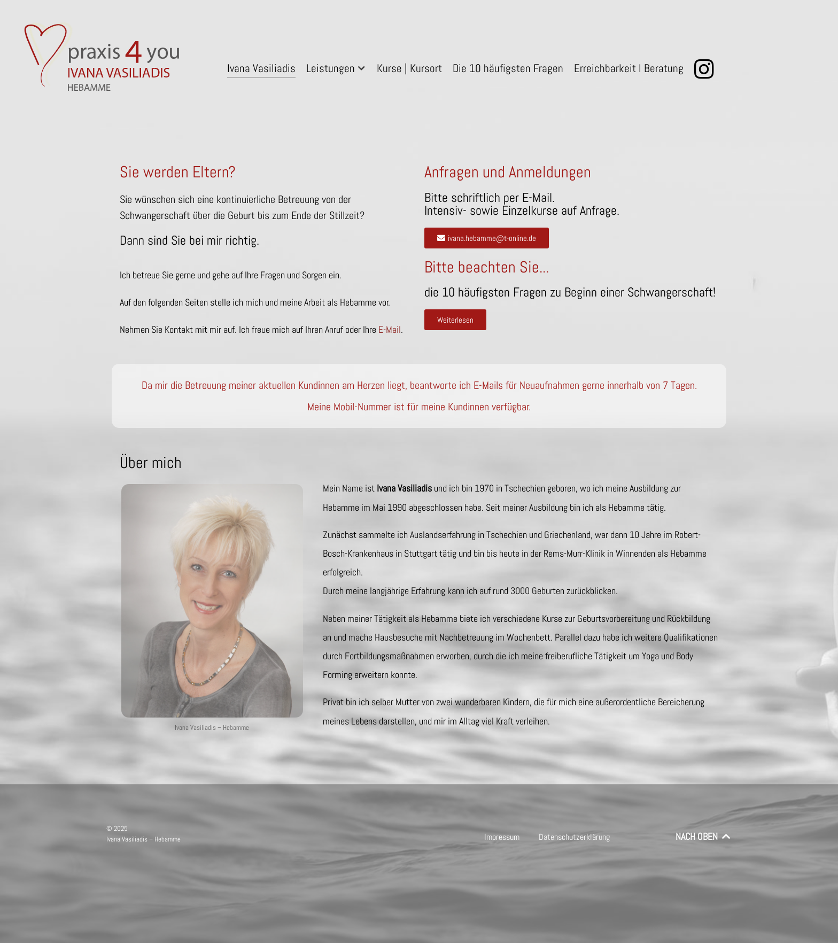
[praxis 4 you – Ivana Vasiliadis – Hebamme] (104, 59)
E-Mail (389, 330)
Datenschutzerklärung (574, 837)
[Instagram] (706, 69)
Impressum (501, 837)
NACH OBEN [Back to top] (704, 837)
